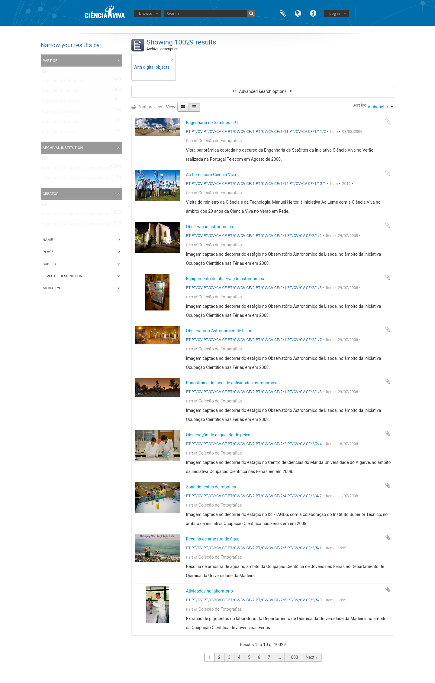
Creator (51, 193)
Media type (53, 287)
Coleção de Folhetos (61, 102)
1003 (293, 657)
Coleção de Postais (60, 123)
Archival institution (63, 147)
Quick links (313, 13)
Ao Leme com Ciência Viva (211, 174)
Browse (145, 13)
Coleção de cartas (59, 133)
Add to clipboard (388, 121)
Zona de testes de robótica (211, 486)
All (44, 71)
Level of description (62, 275)
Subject (50, 263)
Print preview (146, 106)
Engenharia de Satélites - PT (212, 122)
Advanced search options (262, 91)
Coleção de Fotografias (63, 82)
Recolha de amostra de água (213, 539)
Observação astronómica (209, 226)
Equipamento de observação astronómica (225, 278)
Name (48, 239)
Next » (311, 657)
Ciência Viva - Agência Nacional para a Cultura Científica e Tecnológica (108, 179)
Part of (50, 60)
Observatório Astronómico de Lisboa (220, 330)
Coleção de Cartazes (61, 112)
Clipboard (282, 13)
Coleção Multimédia (60, 92)
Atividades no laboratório (209, 591)
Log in (334, 13)
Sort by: (359, 105)
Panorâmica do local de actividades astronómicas (233, 382)
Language (297, 13)
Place (48, 251)
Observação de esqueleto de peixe (218, 434)
